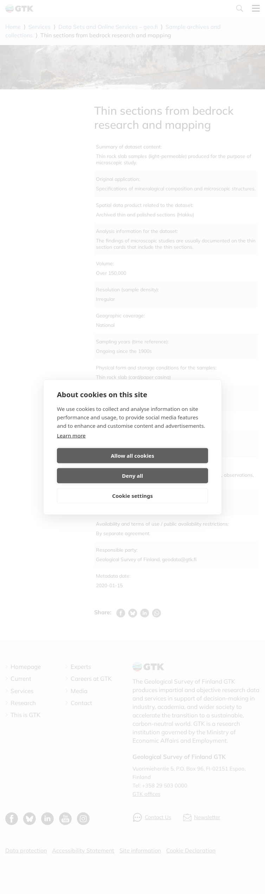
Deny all (171, 465)
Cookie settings (132, 485)
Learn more (71, 445)
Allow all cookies (93, 465)
